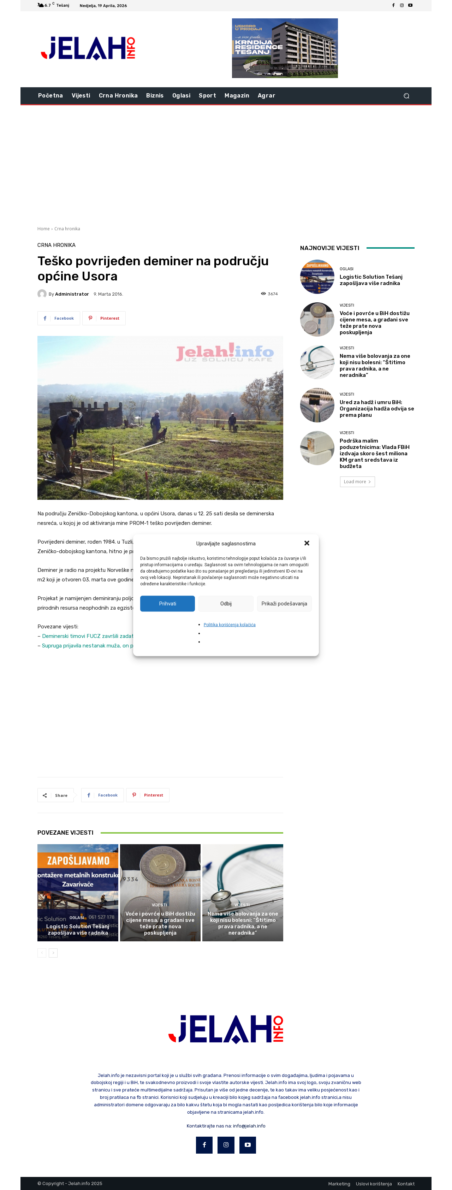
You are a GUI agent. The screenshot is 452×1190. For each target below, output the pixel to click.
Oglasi (77, 918)
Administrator (72, 294)
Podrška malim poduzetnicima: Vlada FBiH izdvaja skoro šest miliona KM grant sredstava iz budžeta (375, 453)
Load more (357, 482)
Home (43, 229)
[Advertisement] (226, 164)
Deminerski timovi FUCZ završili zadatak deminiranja (105, 636)
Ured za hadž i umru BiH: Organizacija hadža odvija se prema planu (377, 408)
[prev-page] (41, 953)
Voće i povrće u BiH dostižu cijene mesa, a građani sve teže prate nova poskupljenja (160, 923)
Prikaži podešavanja (284, 603)
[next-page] (53, 953)
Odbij (226, 603)
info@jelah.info (249, 1126)
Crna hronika (67, 229)
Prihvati (167, 603)
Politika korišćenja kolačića (230, 624)
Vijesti (159, 905)
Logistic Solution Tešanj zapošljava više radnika (77, 929)
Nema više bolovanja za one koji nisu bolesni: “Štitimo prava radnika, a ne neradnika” (243, 923)
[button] (307, 543)
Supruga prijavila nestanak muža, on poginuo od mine (106, 646)
